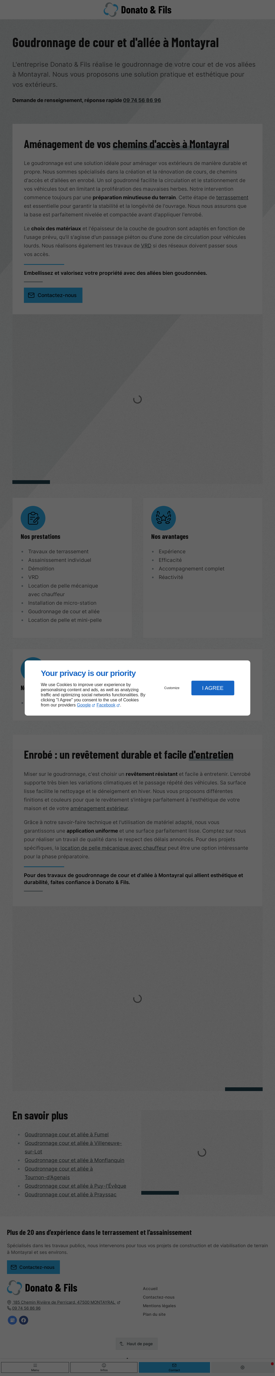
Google (84, 705)
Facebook (106, 705)
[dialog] (137, 688)
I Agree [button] (212, 688)
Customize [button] (172, 688)
